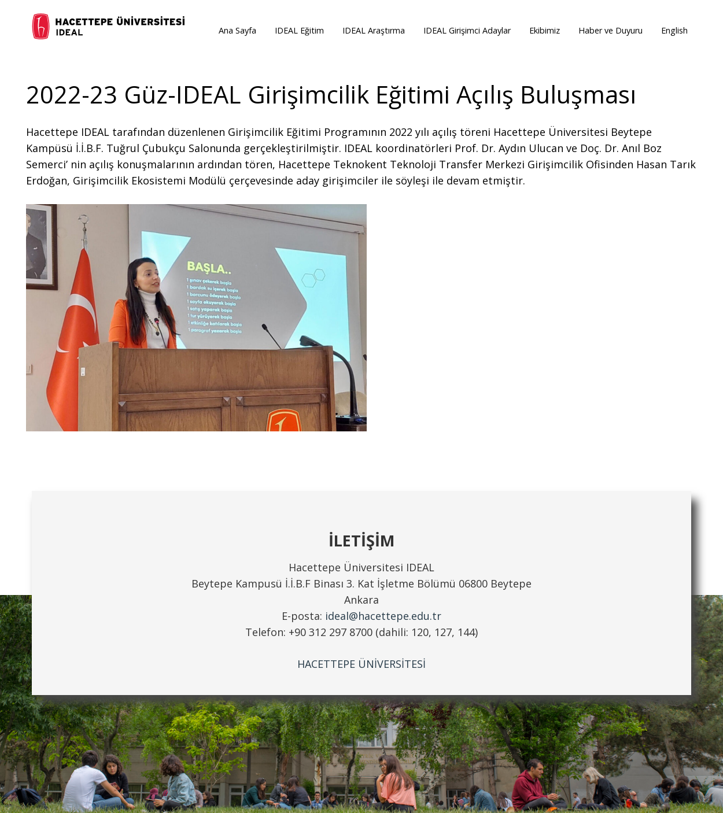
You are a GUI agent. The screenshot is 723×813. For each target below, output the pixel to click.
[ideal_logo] (109, 28)
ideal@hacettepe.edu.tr (383, 616)
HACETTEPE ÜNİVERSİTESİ (361, 664)
